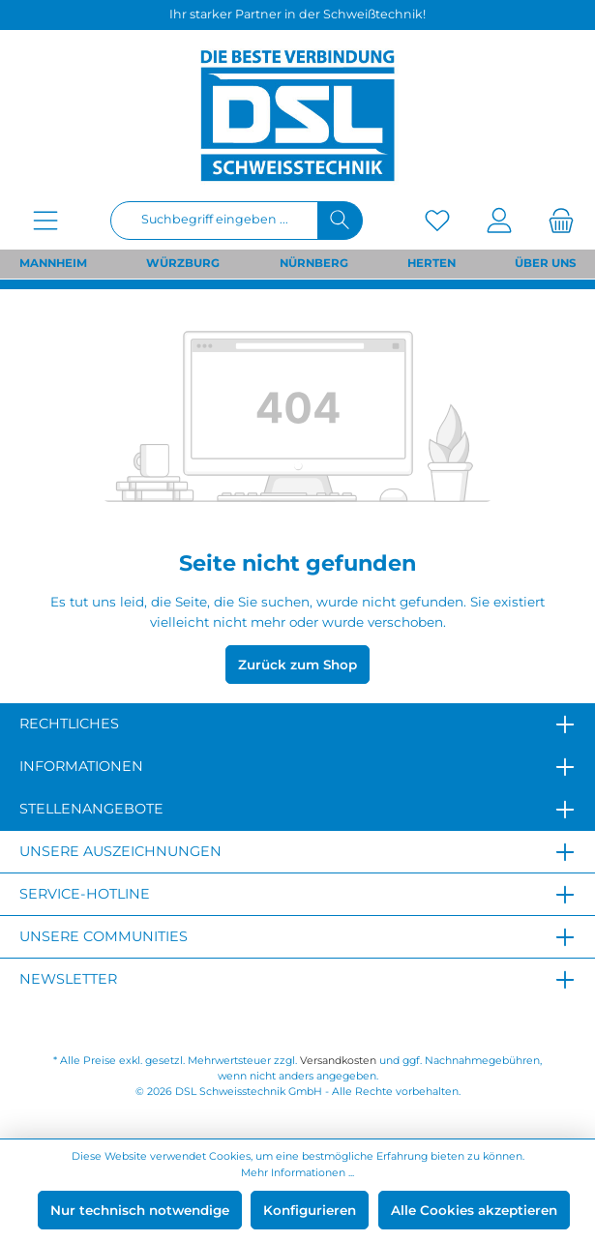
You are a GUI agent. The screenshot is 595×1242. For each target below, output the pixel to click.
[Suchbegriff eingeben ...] (214, 220)
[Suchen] (340, 220)
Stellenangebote (91, 808)
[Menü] (45, 220)
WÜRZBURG (183, 263)
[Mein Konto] (499, 220)
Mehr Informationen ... (297, 1173)
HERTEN (431, 263)
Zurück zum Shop (297, 664)
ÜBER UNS (545, 263)
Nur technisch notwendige (139, 1210)
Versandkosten (338, 1060)
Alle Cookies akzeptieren (474, 1210)
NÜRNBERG (314, 263)
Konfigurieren (309, 1210)
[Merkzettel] (437, 220)
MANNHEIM (53, 263)
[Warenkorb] (555, 220)
